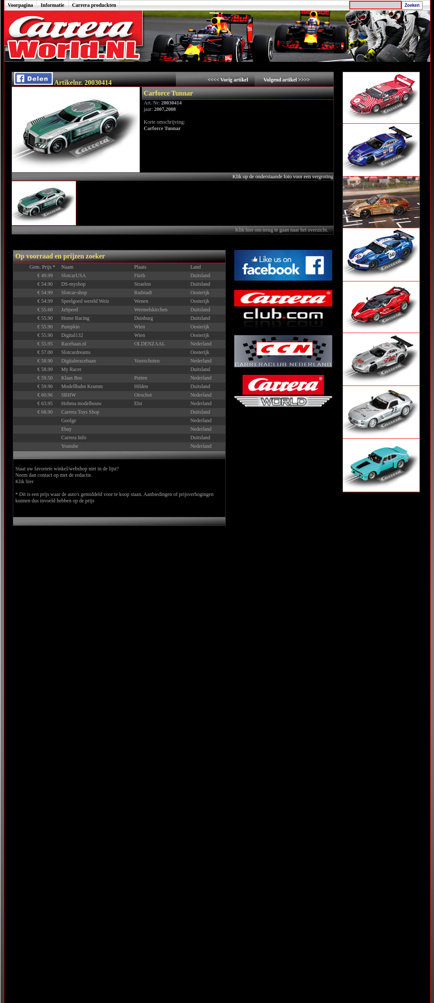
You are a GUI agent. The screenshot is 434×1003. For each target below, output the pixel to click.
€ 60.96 (48, 395)
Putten (140, 378)
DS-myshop (73, 284)
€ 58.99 (48, 369)
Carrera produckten (94, 5)
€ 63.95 (48, 403)
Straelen (142, 284)
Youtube (69, 446)
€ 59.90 (48, 386)
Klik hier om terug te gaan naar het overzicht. (282, 230)
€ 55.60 (48, 310)
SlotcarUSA (73, 275)
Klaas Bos (71, 378)
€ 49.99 (48, 275)
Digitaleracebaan (78, 361)
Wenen (141, 301)
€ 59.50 (48, 378)
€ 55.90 (48, 318)
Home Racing (75, 318)
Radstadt (143, 293)
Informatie (52, 5)
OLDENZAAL (149, 344)
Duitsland (200, 275)
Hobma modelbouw (81, 403)
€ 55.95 (48, 344)
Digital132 (72, 335)
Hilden (141, 386)
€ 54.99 (48, 293)
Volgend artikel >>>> (287, 80)
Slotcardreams (76, 352)
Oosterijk (200, 293)
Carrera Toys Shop (80, 412)
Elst (138, 403)
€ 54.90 (48, 284)
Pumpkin (70, 327)
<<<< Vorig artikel (228, 80)
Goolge (68, 420)
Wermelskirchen (150, 310)
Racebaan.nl (73, 344)
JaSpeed (69, 310)
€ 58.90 (48, 361)
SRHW (68, 395)
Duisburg (143, 318)
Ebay (66, 429)
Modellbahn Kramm (82, 386)
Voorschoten (147, 361)
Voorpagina (20, 5)
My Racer (71, 369)
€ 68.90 (48, 412)
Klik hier (24, 481)
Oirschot (143, 395)
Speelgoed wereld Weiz (85, 301)
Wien (139, 327)
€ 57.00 (48, 352)
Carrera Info (73, 438)
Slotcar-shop (74, 293)
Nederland (201, 344)
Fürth (139, 275)
